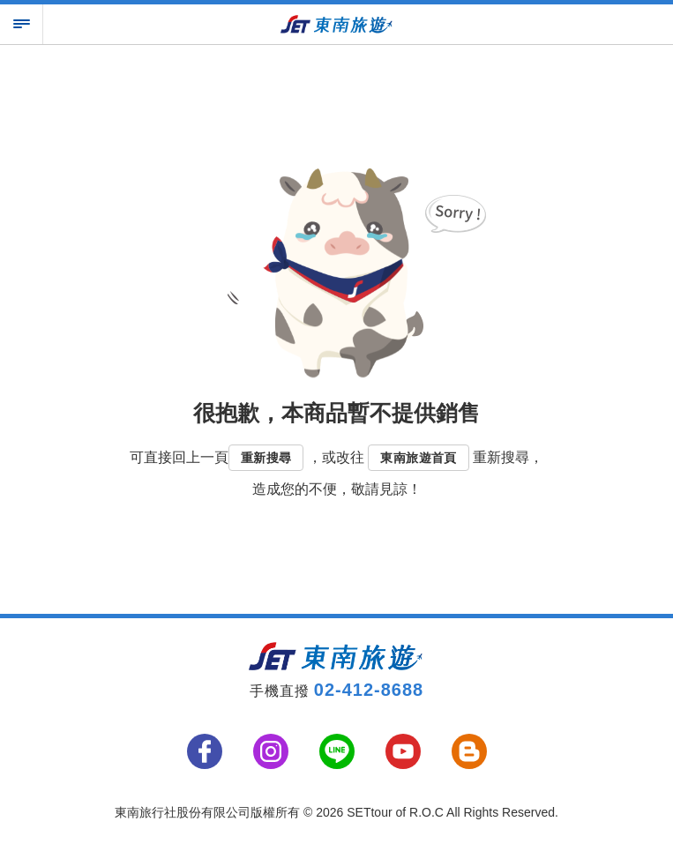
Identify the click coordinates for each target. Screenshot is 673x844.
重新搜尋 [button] (266, 458)
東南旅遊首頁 (418, 458)
